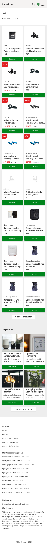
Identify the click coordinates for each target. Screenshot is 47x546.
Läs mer (12, 59)
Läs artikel (12, 367)
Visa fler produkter (23, 316)
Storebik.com (7, 4)
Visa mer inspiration (23, 409)
